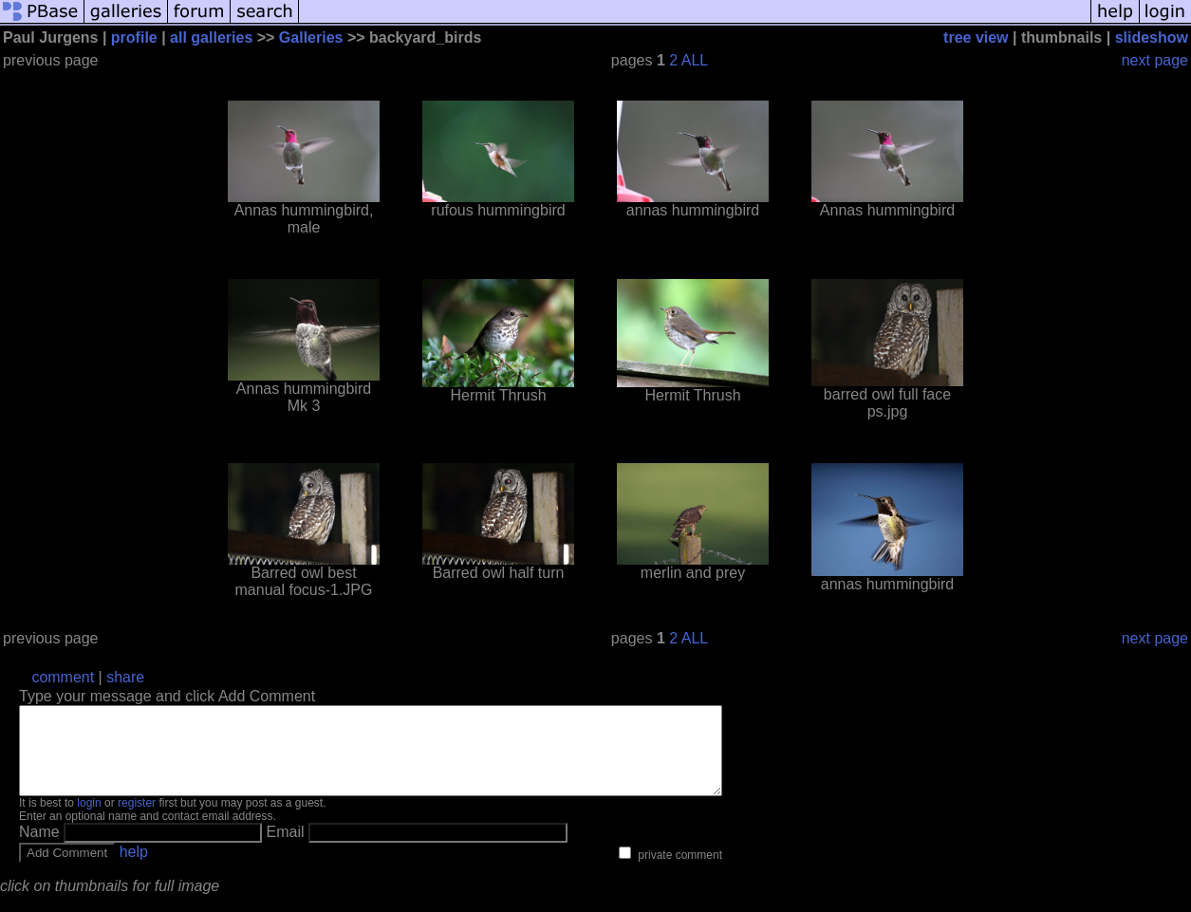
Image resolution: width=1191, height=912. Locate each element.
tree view (975, 37)
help (134, 869)
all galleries (211, 37)
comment (62, 677)
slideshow (1151, 37)
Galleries (311, 37)
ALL (694, 60)
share (125, 677)
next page (1155, 60)
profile (134, 37)
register (137, 820)
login (89, 820)
